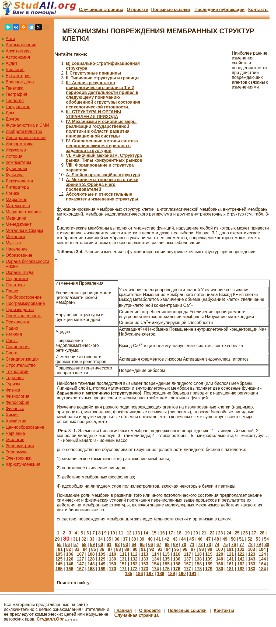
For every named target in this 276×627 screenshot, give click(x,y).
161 (230, 564)
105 (59, 554)
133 (144, 559)
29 (57, 539)
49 (224, 539)
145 (59, 564)
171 (123, 568)
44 (183, 539)
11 (120, 533)
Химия (12, 415)
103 (251, 549)
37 (125, 539)
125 (59, 559)
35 (108, 539)
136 (176, 559)
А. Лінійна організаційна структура (103, 174)
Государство (18, 106)
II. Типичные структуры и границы (102, 78)
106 (69, 554)
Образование (19, 255)
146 (69, 564)
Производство (20, 309)
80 (266, 544)
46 (200, 539)
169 (102, 568)
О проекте (137, 9)
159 (208, 564)
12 (129, 533)
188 (160, 573)
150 (112, 564)
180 (219, 568)
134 (155, 559)
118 (198, 554)
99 (209, 549)
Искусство (16, 150)
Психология (17, 322)
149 (102, 564)
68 (167, 544)
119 (208, 554)
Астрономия (18, 57)
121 (230, 554)
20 (195, 533)
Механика (15, 236)
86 (101, 549)
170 (112, 568)
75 (225, 544)
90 (135, 549)
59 (92, 544)
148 (91, 564)
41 (158, 539)
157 (187, 564)
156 (176, 564)
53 (258, 539)
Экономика (17, 452)
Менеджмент (19, 224)
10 (112, 533)
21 (203, 533)
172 (134, 568)
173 (144, 568)
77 (241, 544)
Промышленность (23, 316)
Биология (15, 69)
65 (142, 544)
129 (102, 559)
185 (128, 573)
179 (208, 568)
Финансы (15, 408)
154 (155, 564)
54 (266, 539)
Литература (17, 187)
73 (208, 544)
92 (151, 549)
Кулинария (16, 168)
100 (219, 549)
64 (133, 544)
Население (17, 249)
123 (251, 554)
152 (134, 564)
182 (240, 568)
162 (240, 564)
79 (258, 544)
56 (67, 544)
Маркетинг (16, 199)
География (16, 94)
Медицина (16, 218)
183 (251, 568)
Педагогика (17, 278)
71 (192, 544)
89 (126, 549)
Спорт (12, 353)
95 (176, 549)
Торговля (15, 377)
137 (187, 559)
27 (253, 533)
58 (84, 544)
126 (69, 559)
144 (262, 559)
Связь (12, 340)
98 (201, 549)
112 (134, 554)
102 (240, 549)
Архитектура (18, 51)
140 (219, 559)
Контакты (258, 9)
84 (85, 549)
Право (12, 291)
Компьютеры (18, 162)
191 (193, 573)
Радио (12, 328)
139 (208, 559)
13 (137, 533)
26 (245, 533)
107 (80, 554)
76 (233, 544)
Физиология (17, 396)
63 (125, 544)
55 (59, 544)
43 (175, 539)
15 (154, 533)
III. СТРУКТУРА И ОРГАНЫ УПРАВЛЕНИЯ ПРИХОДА (93, 114)
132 (134, 559)
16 (162, 533)
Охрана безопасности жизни (27, 264)
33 (92, 539)
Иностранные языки (26, 137)
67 (158, 544)
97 (193, 549)
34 (100, 539)
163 (251, 564)
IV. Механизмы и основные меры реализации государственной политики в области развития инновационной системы (101, 128)
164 (262, 564)
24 (228, 533)
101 (230, 549)
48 (216, 539)
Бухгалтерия (18, 75)
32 (83, 539)
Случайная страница (101, 9)
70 (183, 544)
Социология (18, 346)
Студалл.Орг (50, 619)
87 (110, 549)
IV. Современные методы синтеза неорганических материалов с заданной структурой (102, 146)
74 (217, 544)
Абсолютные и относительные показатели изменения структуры (102, 196)
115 (166, 554)
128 (91, 559)
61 (109, 544)
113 (144, 554)
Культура (15, 174)
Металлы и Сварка (24, 230)
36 (116, 539)
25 (237, 533)
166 (69, 568)
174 (155, 568)
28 (262, 533)
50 (233, 539)
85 (93, 549)
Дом (10, 113)
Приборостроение (24, 297)
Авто (10, 38)
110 (112, 554)
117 (187, 554)
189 (171, 573)
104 (262, 549)
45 (191, 539)
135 (166, 559)
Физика (13, 390)
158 (198, 564)
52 (249, 539)
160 (219, 564)
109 (102, 554)
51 (241, 539)
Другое (12, 119)
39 (141, 539)
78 (250, 544)
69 (175, 544)
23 (220, 533)
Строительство (21, 365)
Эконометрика (20, 445)
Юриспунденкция (23, 464)
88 (118, 549)
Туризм (13, 384)
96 (185, 549)
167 (80, 568)
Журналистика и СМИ (27, 125)
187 (150, 573)
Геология (15, 100)
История (14, 156)
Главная (123, 610)
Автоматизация (21, 45)
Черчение (15, 433)
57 (76, 544)
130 (112, 559)
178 (198, 568)
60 (100, 544)
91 (143, 549)
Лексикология (19, 181)
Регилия (14, 334)
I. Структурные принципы (93, 73)
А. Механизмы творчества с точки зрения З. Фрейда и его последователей (102, 184)
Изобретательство (24, 131)
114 (155, 554)
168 (91, 568)
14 (145, 533)
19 (187, 533)
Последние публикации (219, 9)
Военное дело (20, 82)
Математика (18, 205)
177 (187, 568)
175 (166, 568)
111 (123, 554)
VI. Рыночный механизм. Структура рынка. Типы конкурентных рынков (104, 158)
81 (60, 549)
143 (251, 559)
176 (176, 568)
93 (160, 549)
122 (240, 554)
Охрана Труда (20, 272)
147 (80, 564)
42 (166, 539)
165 (59, 568)
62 (117, 544)
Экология (15, 439)
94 (168, 549)
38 (133, 539)
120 (219, 554)
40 (150, 539)
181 (230, 568)
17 (170, 533)
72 (200, 544)
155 (166, 564)
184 (262, 568)
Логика (12, 193)
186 (139, 573)
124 (262, 554)
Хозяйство (16, 421)
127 (80, 559)
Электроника (19, 458)
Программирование (25, 303)
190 (182, 573)
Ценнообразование (25, 427)
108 (91, 554)
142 (240, 559)
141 (230, 559)
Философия (17, 402)
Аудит (12, 63)
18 (179, 533)
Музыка (13, 243)
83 (77, 549)
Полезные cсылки (170, 9)
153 (144, 564)
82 (68, 549)
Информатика (19, 144)
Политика (15, 285)
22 (212, 533)
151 (123, 564)
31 (75, 539)
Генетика (14, 88)
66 (150, 544)
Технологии (17, 371)
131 (123, 559)
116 (176, 554)
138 (198, 559)
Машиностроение (23, 212)
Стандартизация (22, 359)
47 (208, 539)
